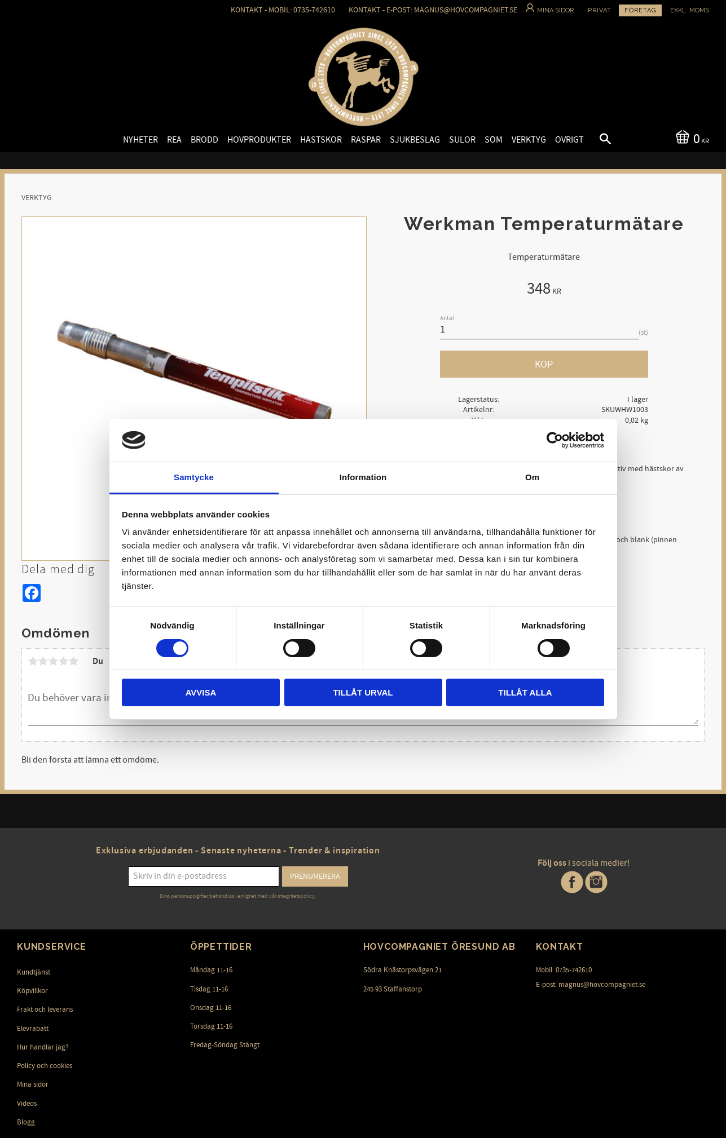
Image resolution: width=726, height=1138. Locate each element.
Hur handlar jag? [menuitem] (43, 1047)
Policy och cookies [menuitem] (44, 1065)
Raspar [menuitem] (366, 139)
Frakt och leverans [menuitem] (45, 1009)
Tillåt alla (525, 692)
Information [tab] (363, 477)
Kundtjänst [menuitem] (33, 972)
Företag (640, 10)
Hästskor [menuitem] (321, 139)
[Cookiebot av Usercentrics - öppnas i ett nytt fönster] (554, 440)
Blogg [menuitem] (26, 1122)
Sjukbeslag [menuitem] (415, 139)
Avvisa (201, 692)
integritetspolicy (296, 896)
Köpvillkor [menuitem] (32, 990)
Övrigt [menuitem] (569, 139)
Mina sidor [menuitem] (33, 1084)
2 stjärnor (43, 661)
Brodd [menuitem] (204, 139)
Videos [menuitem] (27, 1103)
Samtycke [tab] (194, 477)
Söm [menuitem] (494, 139)
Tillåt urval (363, 692)
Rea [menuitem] (174, 139)
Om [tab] (532, 477)
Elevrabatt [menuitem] (33, 1028)
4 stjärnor (63, 661)
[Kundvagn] (690, 138)
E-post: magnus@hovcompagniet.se (590, 984)
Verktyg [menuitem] (529, 139)
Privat (599, 10)
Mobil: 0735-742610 (564, 970)
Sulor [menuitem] (462, 139)
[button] (595, 140)
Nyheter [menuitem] (140, 139)
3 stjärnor (53, 661)
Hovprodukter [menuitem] (259, 139)
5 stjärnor (73, 661)
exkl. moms (689, 10)
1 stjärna (33, 661)
